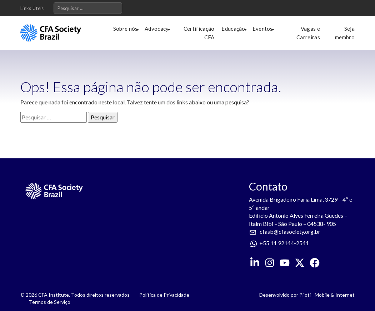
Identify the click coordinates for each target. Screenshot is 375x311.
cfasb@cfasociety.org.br (290, 231)
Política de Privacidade (164, 295)
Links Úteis (32, 8)
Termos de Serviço (49, 302)
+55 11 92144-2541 (284, 243)
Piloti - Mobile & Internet (327, 295)
